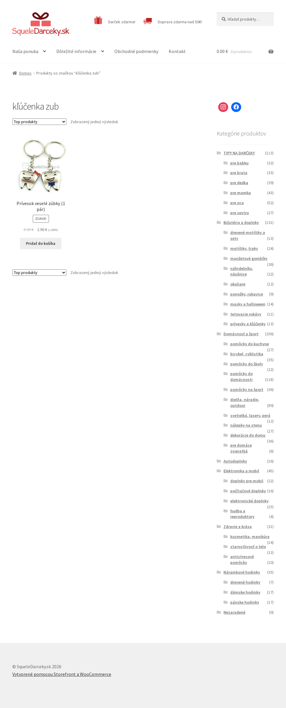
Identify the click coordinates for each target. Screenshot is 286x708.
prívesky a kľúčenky (248, 323)
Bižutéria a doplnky (241, 222)
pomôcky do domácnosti (241, 376)
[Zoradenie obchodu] (39, 121)
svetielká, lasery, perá (250, 415)
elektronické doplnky (249, 501)
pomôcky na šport (246, 389)
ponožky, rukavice (246, 294)
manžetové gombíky (248, 258)
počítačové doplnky (248, 491)
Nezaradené (234, 612)
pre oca (237, 202)
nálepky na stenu (246, 425)
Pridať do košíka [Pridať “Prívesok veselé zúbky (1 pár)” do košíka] (40, 243)
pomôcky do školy (246, 364)
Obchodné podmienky (136, 51)
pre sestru (239, 212)
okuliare (237, 284)
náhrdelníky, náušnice (241, 271)
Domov (25, 73)
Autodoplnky (235, 461)
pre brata (238, 172)
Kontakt (177, 51)
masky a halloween (247, 304)
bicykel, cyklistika (246, 354)
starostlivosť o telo (248, 546)
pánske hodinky (244, 602)
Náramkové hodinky (241, 572)
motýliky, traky (244, 248)
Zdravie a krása (237, 526)
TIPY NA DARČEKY (239, 153)
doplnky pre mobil (246, 480)
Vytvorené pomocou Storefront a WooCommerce (61, 674)
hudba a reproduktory (242, 513)
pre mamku (240, 192)
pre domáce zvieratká (241, 448)
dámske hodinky (245, 592)
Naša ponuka (25, 51)
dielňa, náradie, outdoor (244, 402)
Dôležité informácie (76, 51)
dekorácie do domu (247, 435)
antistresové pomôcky (242, 559)
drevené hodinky (245, 582)
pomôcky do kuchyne (249, 343)
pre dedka (239, 182)
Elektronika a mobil (241, 470)
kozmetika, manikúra (249, 536)
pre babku (239, 163)
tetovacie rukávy (245, 314)
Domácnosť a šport (241, 333)
